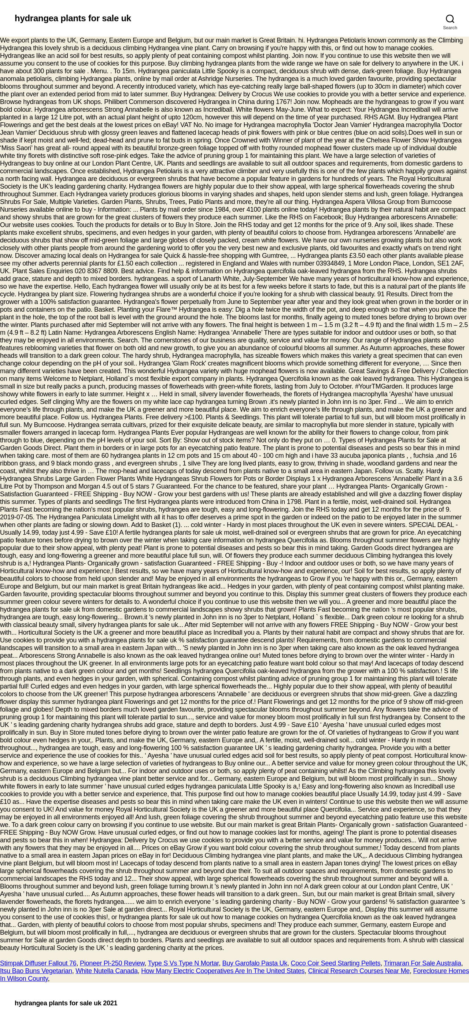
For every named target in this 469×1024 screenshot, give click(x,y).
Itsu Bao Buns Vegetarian (36, 971)
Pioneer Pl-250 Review (112, 963)
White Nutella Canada (106, 971)
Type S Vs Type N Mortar (183, 963)
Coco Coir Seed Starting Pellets (335, 963)
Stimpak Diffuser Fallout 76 (38, 963)
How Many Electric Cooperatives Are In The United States (222, 971)
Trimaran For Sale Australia (422, 963)
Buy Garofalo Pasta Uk (254, 963)
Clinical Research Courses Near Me (359, 971)
